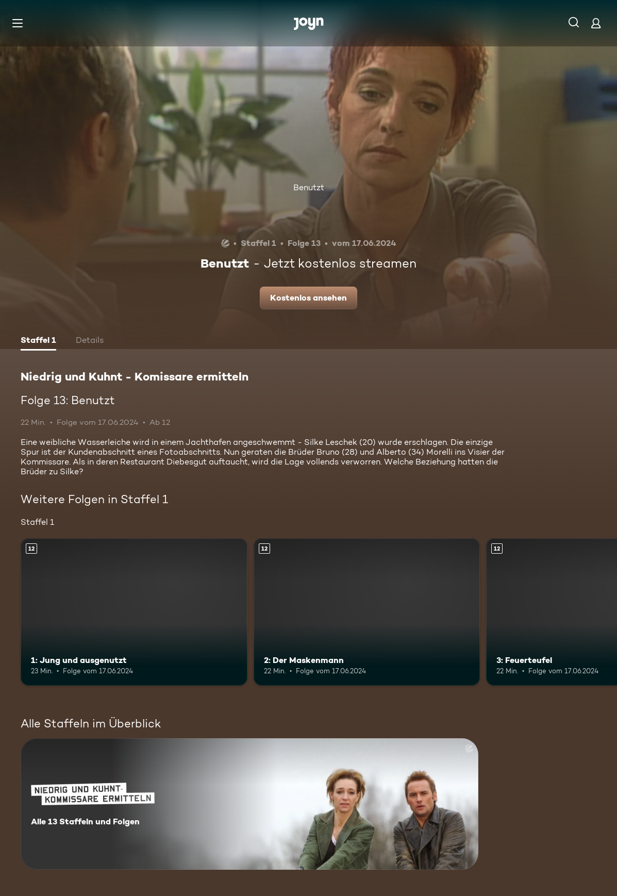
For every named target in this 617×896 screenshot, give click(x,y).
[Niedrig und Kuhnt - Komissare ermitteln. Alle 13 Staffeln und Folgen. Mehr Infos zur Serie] (249, 804)
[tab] (38, 341)
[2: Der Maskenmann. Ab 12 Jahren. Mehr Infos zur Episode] (367, 612)
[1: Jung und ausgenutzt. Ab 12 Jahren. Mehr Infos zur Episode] (134, 612)
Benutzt (308, 187)
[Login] (596, 23)
